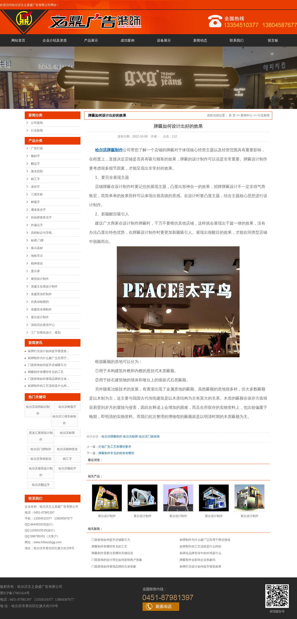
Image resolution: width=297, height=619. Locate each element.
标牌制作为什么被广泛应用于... (48, 358)
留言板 (273, 40)
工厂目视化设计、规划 (46, 332)
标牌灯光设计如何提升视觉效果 (200, 566)
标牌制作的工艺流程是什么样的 (200, 546)
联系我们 (237, 40)
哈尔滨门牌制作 (40, 449)
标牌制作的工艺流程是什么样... (48, 385)
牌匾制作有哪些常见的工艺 (46, 372)
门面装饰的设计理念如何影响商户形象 (117, 560)
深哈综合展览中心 (43, 325)
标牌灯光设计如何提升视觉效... (48, 351)
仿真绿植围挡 (40, 302)
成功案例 (127, 40)
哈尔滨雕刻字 (67, 468)
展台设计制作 (40, 317)
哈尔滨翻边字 (41, 485)
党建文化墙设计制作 (44, 286)
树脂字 (35, 202)
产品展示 (91, 40)
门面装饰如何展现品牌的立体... (48, 379)
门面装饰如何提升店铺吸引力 (47, 365)
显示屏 (35, 271)
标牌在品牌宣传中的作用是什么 (200, 553)
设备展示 (164, 40)
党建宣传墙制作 (41, 309)
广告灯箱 (37, 148)
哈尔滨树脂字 (67, 407)
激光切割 (37, 171)
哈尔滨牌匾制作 (111, 436)
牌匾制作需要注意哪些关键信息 (112, 553)
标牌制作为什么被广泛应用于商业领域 (205, 540)
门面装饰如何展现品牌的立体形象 (114, 566)
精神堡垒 (37, 263)
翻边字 (35, 163)
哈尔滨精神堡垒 (67, 449)
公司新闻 (37, 123)
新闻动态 (200, 40)
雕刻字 (35, 156)
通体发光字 (38, 209)
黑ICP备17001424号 (15, 593)
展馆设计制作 (40, 279)
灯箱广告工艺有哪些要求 (115, 446)
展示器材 (37, 248)
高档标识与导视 (41, 232)
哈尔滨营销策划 (40, 459)
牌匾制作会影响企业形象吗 (197, 560)
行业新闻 (37, 130)
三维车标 (37, 194)
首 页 (232, 115)
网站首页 (18, 40)
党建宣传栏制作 (41, 294)
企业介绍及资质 (55, 40)
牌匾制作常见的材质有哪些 (116, 453)
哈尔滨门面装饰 (149, 436)
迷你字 (35, 186)
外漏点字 (37, 225)
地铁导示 (37, 256)
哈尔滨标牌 (67, 433)
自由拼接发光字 (41, 217)
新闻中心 (246, 115)
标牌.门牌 (37, 240)
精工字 (35, 179)
